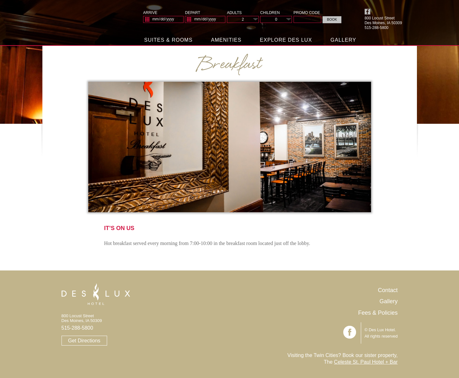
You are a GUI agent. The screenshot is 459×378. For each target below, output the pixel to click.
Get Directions (84, 340)
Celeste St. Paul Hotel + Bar (366, 362)
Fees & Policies (377, 313)
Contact (387, 290)
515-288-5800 (77, 328)
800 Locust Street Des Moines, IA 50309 (383, 20)
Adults (234, 12)
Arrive (150, 12)
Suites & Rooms (168, 40)
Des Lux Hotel (85, 22)
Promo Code (307, 12)
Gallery (343, 40)
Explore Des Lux (286, 40)
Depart (192, 12)
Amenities (226, 40)
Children (270, 12)
